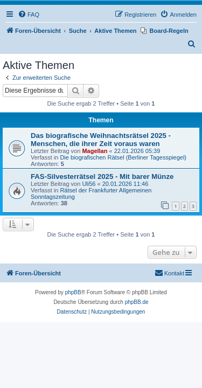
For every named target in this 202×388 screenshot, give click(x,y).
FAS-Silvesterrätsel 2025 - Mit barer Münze (102, 176)
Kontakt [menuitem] (169, 272)
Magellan (94, 151)
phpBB (73, 292)
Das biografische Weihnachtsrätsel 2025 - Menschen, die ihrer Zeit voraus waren (101, 139)
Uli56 (88, 184)
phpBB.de (137, 302)
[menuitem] (28, 14)
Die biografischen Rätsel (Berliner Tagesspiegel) (123, 157)
